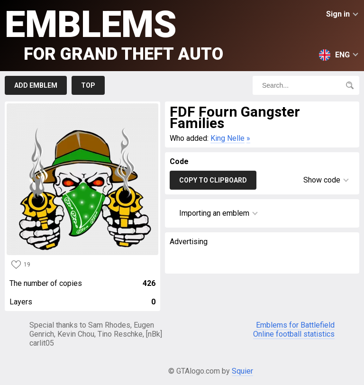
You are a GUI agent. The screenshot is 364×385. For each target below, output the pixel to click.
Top (88, 85)
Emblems (114, 33)
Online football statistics (294, 334)
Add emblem (35, 85)
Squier (242, 371)
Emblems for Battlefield (295, 325)
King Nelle (227, 138)
